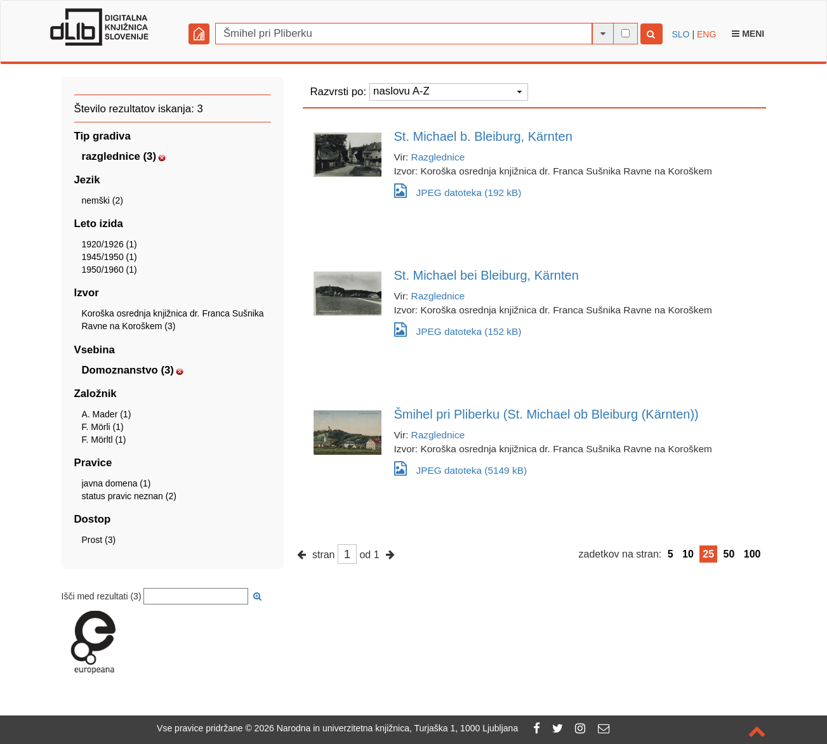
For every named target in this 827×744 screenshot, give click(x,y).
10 (688, 554)
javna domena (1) (116, 483)
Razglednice (438, 157)
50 (729, 554)
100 (752, 554)
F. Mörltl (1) (104, 439)
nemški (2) (102, 200)
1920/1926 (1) (109, 244)
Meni (748, 34)
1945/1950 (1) (109, 257)
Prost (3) (99, 540)
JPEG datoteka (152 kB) (458, 329)
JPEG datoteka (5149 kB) (460, 468)
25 (708, 554)
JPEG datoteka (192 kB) (458, 190)
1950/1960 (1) (109, 269)
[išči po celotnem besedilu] (625, 33)
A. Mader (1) (106, 414)
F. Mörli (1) (103, 427)
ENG (706, 34)
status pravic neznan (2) (129, 496)
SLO (681, 34)
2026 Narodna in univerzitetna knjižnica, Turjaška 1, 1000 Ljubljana (387, 728)
